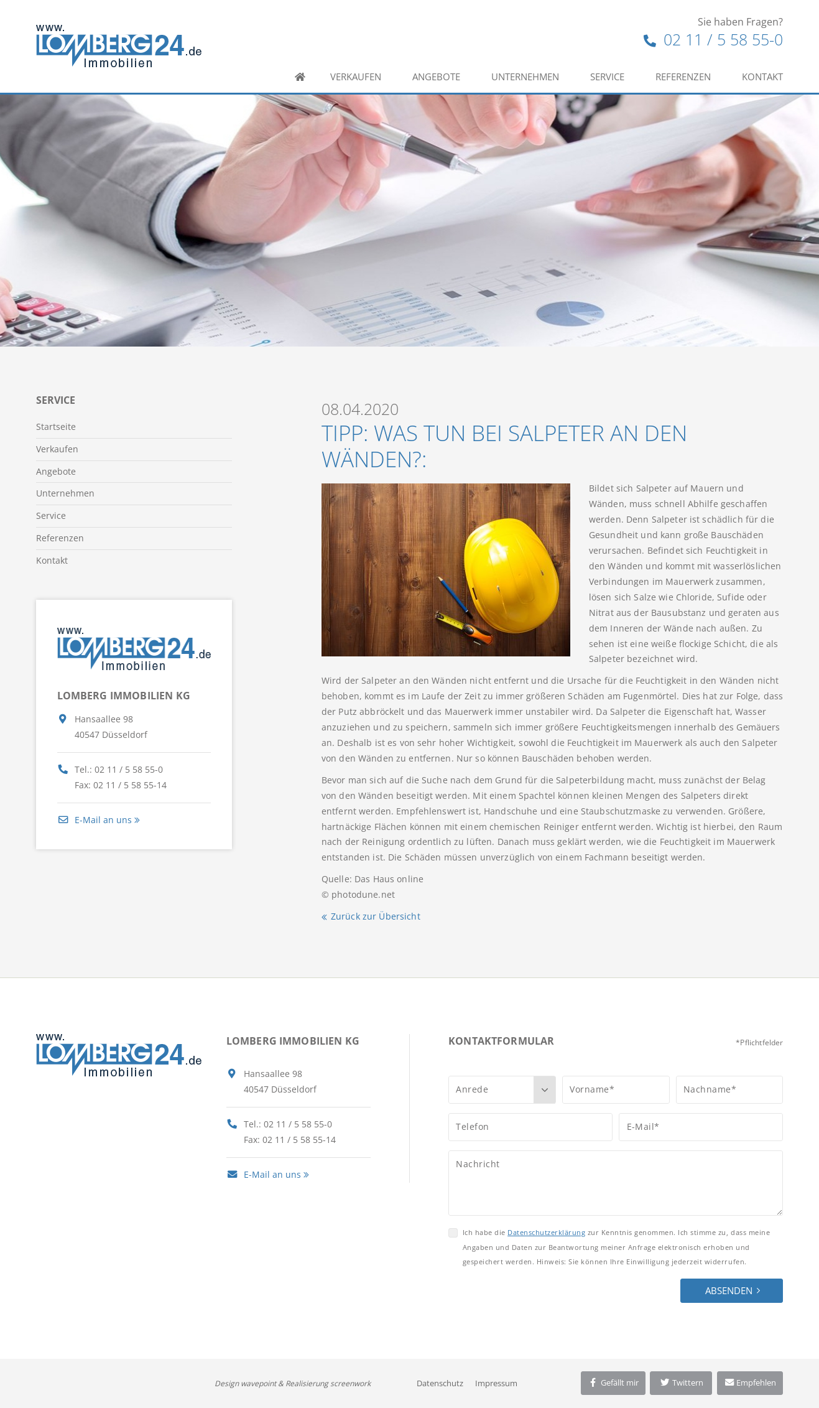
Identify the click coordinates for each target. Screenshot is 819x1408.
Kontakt (762, 76)
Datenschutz (440, 1383)
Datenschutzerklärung (546, 1232)
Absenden (728, 1290)
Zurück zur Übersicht (375, 916)
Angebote (436, 76)
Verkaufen (355, 76)
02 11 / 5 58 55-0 (713, 39)
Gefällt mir (613, 1382)
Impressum (496, 1383)
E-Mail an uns (94, 820)
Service (607, 76)
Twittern (681, 1382)
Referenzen (683, 76)
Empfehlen (750, 1382)
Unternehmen (525, 76)
